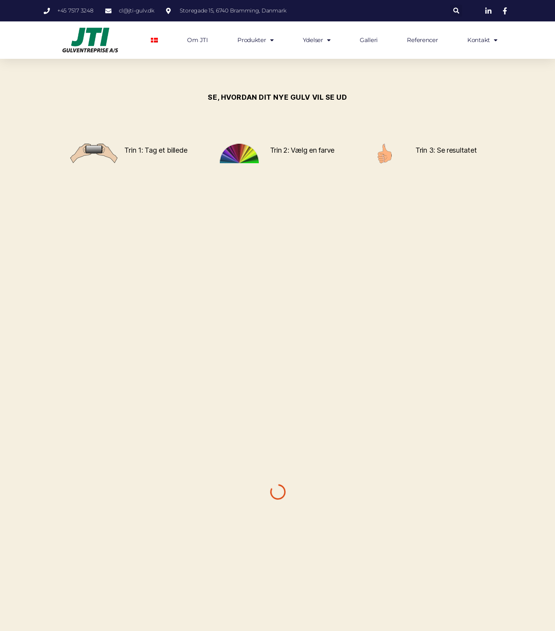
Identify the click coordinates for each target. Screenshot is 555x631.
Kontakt (482, 40)
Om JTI (197, 40)
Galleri (369, 40)
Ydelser (317, 40)
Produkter (255, 40)
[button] (456, 11)
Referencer (422, 40)
